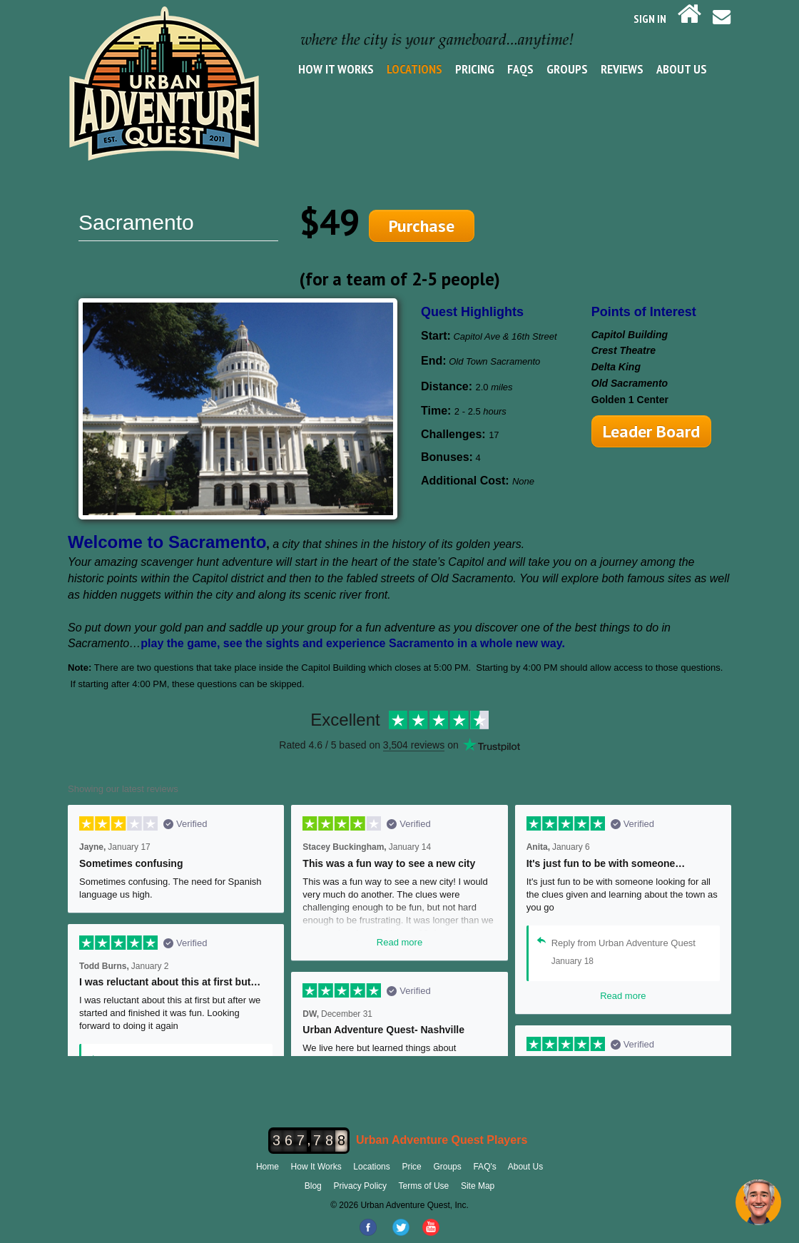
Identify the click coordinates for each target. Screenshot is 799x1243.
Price (411, 1167)
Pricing (474, 69)
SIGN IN (649, 18)
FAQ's (484, 1167)
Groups (567, 69)
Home (267, 1167)
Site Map (477, 1186)
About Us (681, 69)
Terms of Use (424, 1186)
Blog (313, 1186)
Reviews (622, 69)
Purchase (421, 226)
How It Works (336, 69)
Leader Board (651, 431)
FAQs (520, 69)
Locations (414, 69)
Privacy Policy (360, 1186)
